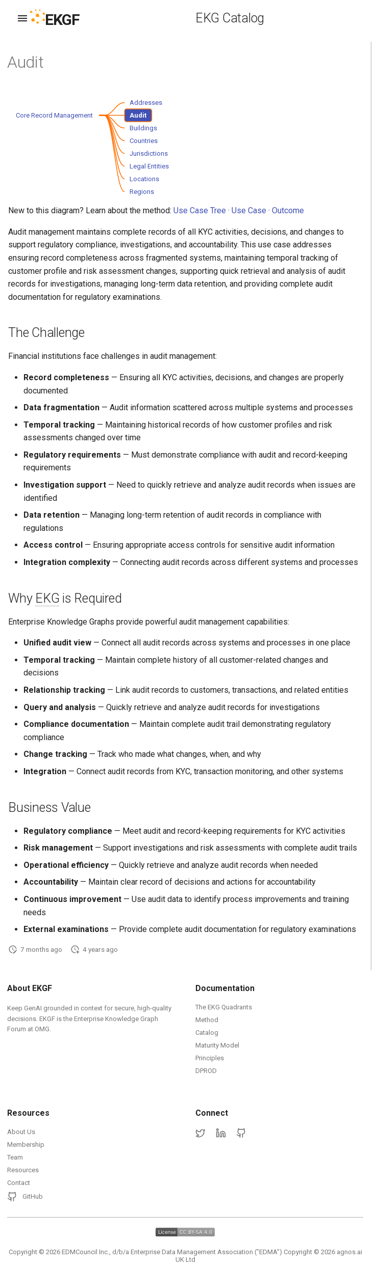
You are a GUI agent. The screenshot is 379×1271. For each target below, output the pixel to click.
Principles (209, 1058)
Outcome (288, 210)
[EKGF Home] (63, 18)
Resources (23, 1170)
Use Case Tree (199, 210)
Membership (25, 1144)
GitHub (25, 1197)
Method (206, 1020)
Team (15, 1157)
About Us (21, 1132)
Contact (18, 1183)
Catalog (206, 1032)
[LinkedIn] (221, 1133)
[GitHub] (241, 1133)
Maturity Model (217, 1045)
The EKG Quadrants (223, 1007)
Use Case (249, 210)
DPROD (206, 1071)
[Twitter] (200, 1133)
